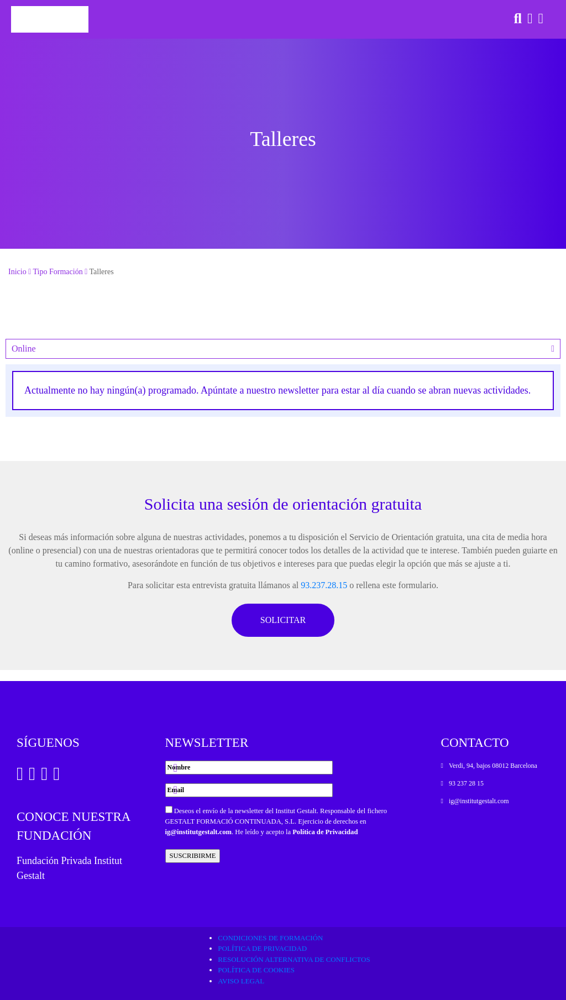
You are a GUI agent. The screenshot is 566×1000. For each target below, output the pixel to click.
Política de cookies (256, 970)
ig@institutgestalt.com (198, 832)
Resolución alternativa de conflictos (294, 959)
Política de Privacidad (325, 832)
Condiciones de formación (270, 938)
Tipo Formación (58, 272)
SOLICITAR (283, 620)
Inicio (17, 272)
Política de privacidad (262, 948)
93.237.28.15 (324, 585)
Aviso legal (241, 981)
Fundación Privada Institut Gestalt (69, 868)
